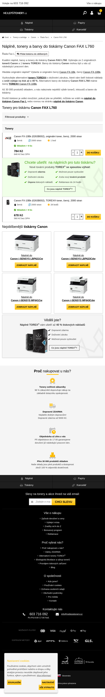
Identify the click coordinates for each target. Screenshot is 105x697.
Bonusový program (53, 538)
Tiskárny (26, 38)
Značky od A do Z (53, 535)
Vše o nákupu (94, 3)
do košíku (93, 161)
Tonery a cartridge (20, 46)
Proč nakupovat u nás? (53, 556)
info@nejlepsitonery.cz (71, 622)
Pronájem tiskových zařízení (53, 572)
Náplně (26, 31)
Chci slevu (63, 510)
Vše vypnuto (46, 687)
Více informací (44, 675)
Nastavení (48, 682)
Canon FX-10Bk (91, 80)
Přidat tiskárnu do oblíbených (31, 62)
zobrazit (27, 274)
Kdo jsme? (53, 590)
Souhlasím (14, 682)
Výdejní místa (52, 531)
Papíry (78, 31)
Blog (53, 576)
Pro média (53, 605)
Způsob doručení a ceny (52, 527)
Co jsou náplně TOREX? (60, 197)
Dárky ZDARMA (53, 560)
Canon (33, 46)
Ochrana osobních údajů (53, 597)
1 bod (53, 149)
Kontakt (53, 609)
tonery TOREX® (37, 86)
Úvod (7, 46)
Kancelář (78, 38)
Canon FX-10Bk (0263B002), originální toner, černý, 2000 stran (48, 145)
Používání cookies (53, 594)
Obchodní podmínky (52, 601)
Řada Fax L (44, 46)
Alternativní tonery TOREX (53, 564)
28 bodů (54, 213)
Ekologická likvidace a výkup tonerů (53, 568)
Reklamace (53, 542)
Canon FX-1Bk (67, 80)
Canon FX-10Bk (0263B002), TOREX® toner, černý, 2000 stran (48, 209)
